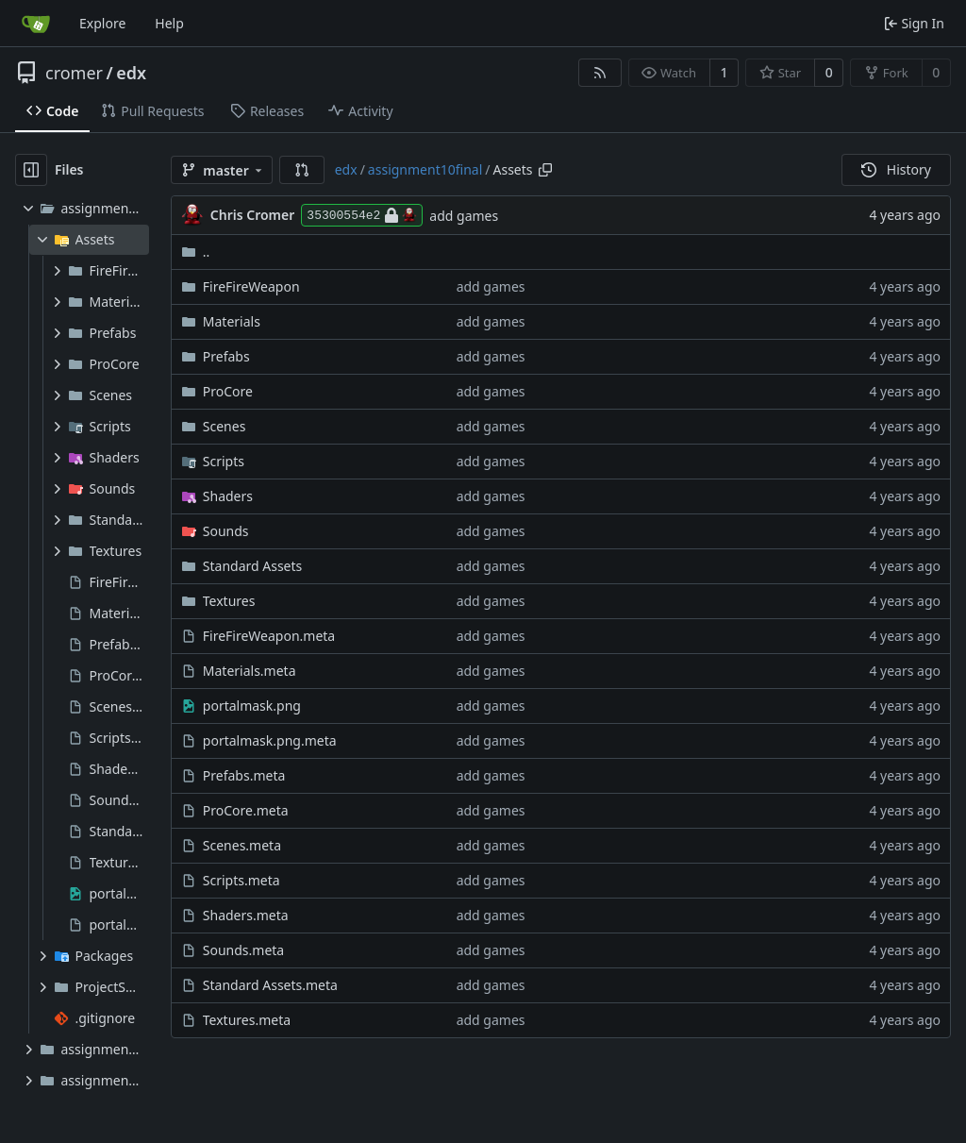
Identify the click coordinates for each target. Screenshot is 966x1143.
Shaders (228, 496)
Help (169, 23)
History (896, 169)
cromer (74, 72)
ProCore (228, 391)
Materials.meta (249, 671)
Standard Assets (252, 566)
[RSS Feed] (600, 73)
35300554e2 (362, 215)
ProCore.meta (246, 810)
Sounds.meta (243, 950)
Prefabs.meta (244, 775)
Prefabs (226, 356)
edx (131, 72)
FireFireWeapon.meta (269, 636)
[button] (302, 170)
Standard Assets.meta (270, 985)
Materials (231, 321)
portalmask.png (252, 705)
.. (195, 252)
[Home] (35, 24)
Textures (229, 601)
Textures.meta (247, 1020)
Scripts (223, 461)
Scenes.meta (242, 845)
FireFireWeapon (251, 286)
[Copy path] (545, 169)
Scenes (224, 426)
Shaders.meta (246, 915)
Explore (102, 23)
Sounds (226, 531)
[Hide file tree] (31, 170)
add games (463, 216)
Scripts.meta (241, 880)
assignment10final (425, 169)
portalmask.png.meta (270, 740)
